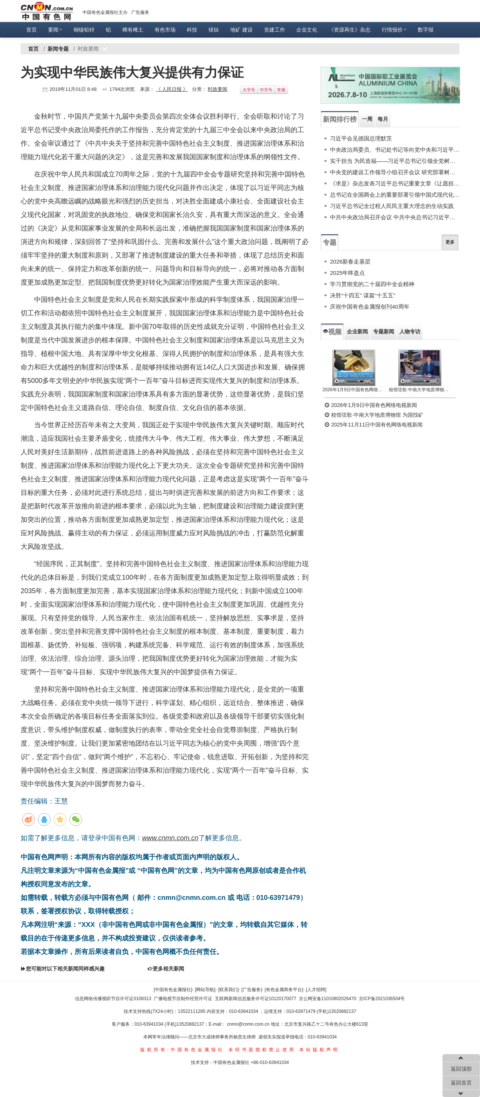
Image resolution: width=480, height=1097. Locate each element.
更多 (450, 242)
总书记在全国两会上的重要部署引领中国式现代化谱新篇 (394, 194)
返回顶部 (461, 1069)
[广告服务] (252, 989)
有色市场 (165, 30)
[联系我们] (228, 989)
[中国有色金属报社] (173, 989)
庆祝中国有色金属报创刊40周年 (370, 306)
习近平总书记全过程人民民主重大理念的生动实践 (392, 206)
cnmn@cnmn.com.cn (249, 1024)
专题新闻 (383, 331)
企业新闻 (357, 331)
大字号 (249, 89)
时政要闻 (217, 89)
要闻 (55, 30)
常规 (281, 89)
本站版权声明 (319, 1049)
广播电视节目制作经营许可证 (183, 998)
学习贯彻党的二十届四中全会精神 (372, 284)
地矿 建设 (241, 30)
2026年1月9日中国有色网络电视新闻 (353, 389)
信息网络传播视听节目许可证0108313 (113, 998)
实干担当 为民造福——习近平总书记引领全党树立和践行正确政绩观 (394, 161)
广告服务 (140, 12)
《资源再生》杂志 (349, 30)
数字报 (426, 30)
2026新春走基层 (350, 261)
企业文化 (306, 30)
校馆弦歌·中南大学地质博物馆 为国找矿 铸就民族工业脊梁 (420, 389)
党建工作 (274, 30)
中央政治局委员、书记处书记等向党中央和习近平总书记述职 (394, 149)
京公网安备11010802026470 (327, 998)
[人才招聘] (316, 989)
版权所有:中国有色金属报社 (182, 1049)
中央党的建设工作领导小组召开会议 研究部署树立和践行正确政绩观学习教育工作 (394, 172)
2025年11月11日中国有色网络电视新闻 (373, 425)
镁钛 (213, 30)
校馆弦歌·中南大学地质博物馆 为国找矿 (373, 415)
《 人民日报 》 (172, 89)
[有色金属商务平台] (284, 989)
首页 (31, 30)
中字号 (266, 89)
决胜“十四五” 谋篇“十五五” (362, 295)
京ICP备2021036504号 (382, 998)
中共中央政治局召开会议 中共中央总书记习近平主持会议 (394, 217)
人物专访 (409, 331)
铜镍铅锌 (84, 30)
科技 (192, 30)
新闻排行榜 (340, 119)
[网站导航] (205, 989)
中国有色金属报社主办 (105, 12)
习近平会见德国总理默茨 (361, 138)
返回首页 (461, 1083)
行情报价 (394, 30)
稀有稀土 (132, 30)
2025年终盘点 (347, 273)
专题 (329, 242)
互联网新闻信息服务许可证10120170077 (255, 998)
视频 (332, 332)
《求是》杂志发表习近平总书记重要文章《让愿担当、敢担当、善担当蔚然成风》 (394, 183)
